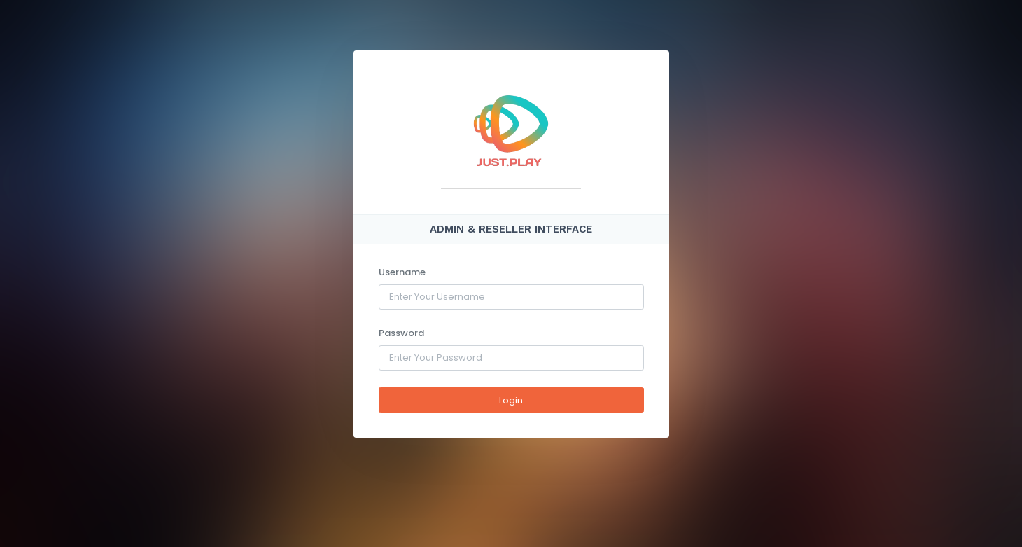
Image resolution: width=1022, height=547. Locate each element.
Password (401, 333)
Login (511, 400)
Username (402, 272)
